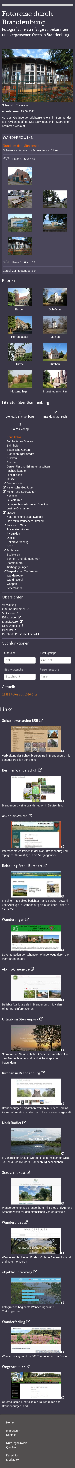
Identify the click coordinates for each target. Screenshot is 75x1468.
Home (10, 1422)
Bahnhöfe (13, 445)
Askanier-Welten (15, 816)
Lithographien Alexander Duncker (27, 504)
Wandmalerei (15, 579)
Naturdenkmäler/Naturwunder (25, 516)
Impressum (13, 1430)
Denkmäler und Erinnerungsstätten (28, 466)
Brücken (12, 458)
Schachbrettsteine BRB (20, 720)
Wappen (12, 583)
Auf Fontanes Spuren (19, 441)
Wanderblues (12, 1222)
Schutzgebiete (11, 625)
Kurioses (12, 495)
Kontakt (11, 1434)
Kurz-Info (12, 1455)
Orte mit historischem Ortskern (26, 521)
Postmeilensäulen (18, 529)
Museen (11, 512)
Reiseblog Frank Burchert (22, 865)
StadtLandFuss (14, 1172)
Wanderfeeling (13, 1321)
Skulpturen (13, 554)
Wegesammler (13, 1366)
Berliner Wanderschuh (19, 770)
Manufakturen (10, 621)
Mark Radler (11, 1122)
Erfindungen (9, 617)
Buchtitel (7, 630)
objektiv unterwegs (17, 1272)
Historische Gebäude (19, 487)
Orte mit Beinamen (14, 609)
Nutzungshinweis (16, 1443)
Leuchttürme (14, 500)
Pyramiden (13, 533)
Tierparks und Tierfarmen (22, 571)
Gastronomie (14, 483)
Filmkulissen (14, 474)
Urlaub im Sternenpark (20, 1019)
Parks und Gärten (17, 525)
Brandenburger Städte (20, 454)
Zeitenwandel (15, 588)
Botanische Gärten (18, 449)
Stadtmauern (15, 563)
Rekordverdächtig (18, 542)
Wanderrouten (15, 575)
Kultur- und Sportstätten (21, 491)
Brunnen (12, 462)
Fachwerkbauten (17, 470)
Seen (10, 546)
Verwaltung (9, 604)
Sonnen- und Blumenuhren (23, 558)
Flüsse (11, 479)
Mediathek (12, 1459)
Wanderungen (13, 919)
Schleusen (12, 550)
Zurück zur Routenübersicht (20, 270)
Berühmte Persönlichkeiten (19, 634)
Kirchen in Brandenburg (21, 1073)
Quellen (11, 537)
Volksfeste (8, 613)
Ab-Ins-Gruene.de (16, 969)
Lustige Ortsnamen (18, 508)
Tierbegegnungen (17, 567)
